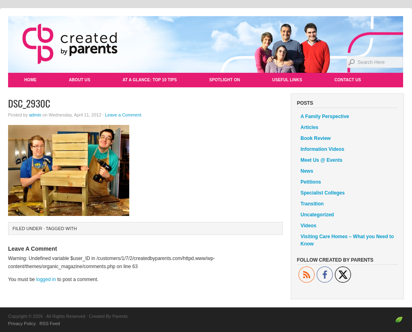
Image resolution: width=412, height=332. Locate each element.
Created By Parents (206, 44)
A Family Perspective (325, 116)
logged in (46, 279)
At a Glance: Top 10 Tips (149, 80)
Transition (312, 204)
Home (30, 80)
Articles (309, 127)
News (307, 171)
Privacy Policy (22, 323)
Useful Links (287, 80)
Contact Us (347, 80)
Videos (308, 225)
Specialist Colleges (323, 193)
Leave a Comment (123, 114)
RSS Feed (50, 323)
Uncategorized (317, 215)
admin (35, 114)
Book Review (316, 138)
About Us (79, 80)
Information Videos (322, 149)
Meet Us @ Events (322, 160)
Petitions (311, 182)
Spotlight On (224, 80)
